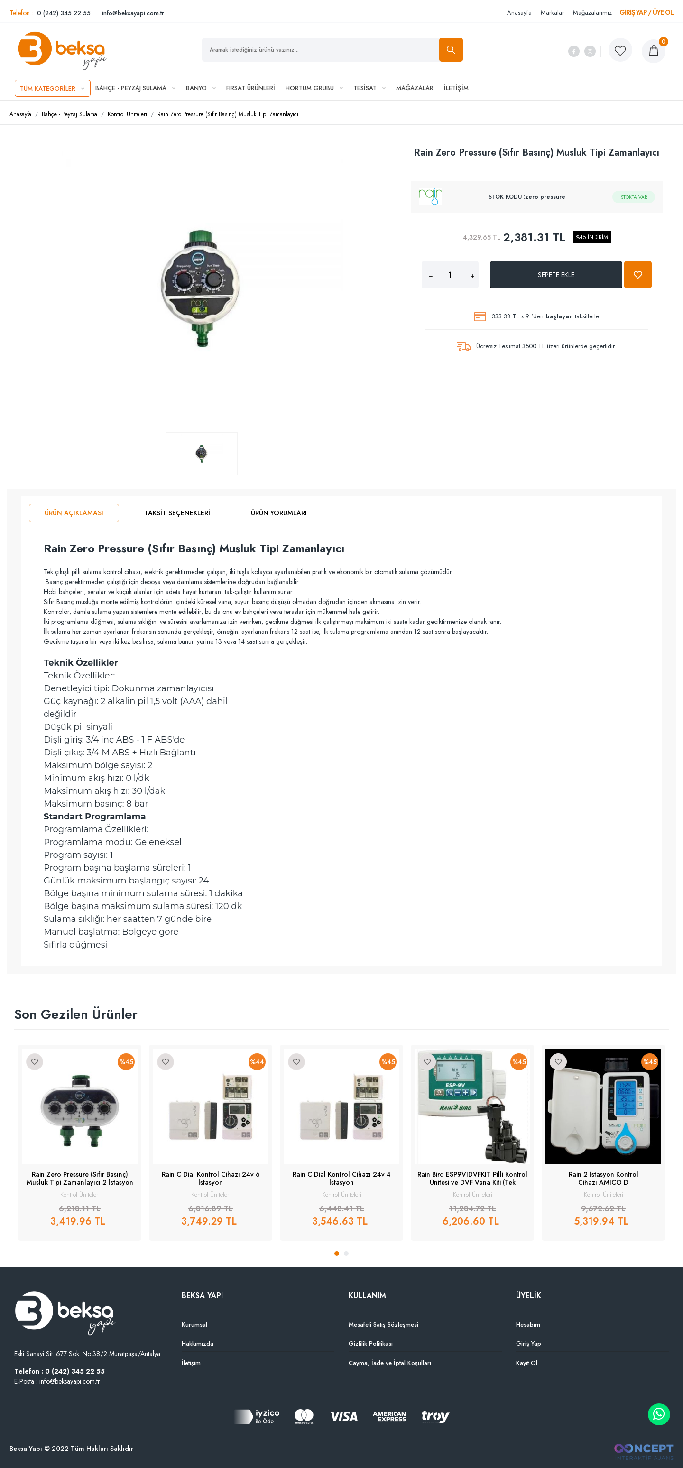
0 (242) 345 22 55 (64, 13)
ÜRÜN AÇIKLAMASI (74, 513)
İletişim (191, 1362)
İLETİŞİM (456, 88)
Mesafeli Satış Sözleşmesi (383, 1324)
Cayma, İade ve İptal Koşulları (390, 1362)
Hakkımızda (197, 1343)
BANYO (201, 88)
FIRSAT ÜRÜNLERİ (250, 88)
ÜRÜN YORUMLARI (279, 513)
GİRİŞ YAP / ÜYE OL (646, 12)
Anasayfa (519, 12)
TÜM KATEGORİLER (52, 88)
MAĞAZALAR (415, 88)
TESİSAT (369, 88)
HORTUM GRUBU (314, 88)
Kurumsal (194, 1324)
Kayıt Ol (526, 1362)
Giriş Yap (528, 1343)
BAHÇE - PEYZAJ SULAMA (135, 88)
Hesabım (528, 1324)
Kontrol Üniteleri (127, 114)
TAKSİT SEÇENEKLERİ (177, 513)
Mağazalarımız (592, 12)
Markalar (552, 12)
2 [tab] (346, 1253)
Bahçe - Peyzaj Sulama (69, 114)
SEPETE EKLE (556, 274)
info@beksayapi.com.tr (133, 13)
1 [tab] (336, 1253)
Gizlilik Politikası (371, 1343)
